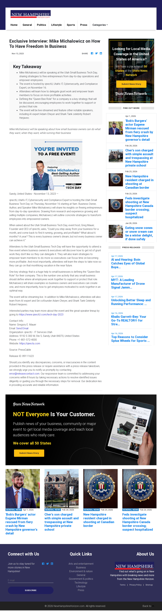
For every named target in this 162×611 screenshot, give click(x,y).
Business (81, 567)
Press (83, 24)
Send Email (22, 328)
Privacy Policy (135, 584)
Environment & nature (81, 571)
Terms (123, 584)
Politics (41, 24)
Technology (81, 582)
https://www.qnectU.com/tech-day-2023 (41, 314)
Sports (71, 24)
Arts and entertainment (81, 563)
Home (15, 24)
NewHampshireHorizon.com (69, 606)
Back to (148, 606)
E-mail (11, 580)
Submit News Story (131, 84)
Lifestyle (56, 24)
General (27, 24)
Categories (99, 24)
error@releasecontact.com (24, 373)
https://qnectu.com (29, 343)
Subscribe (30, 590)
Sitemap (149, 584)
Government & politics (81, 578)
